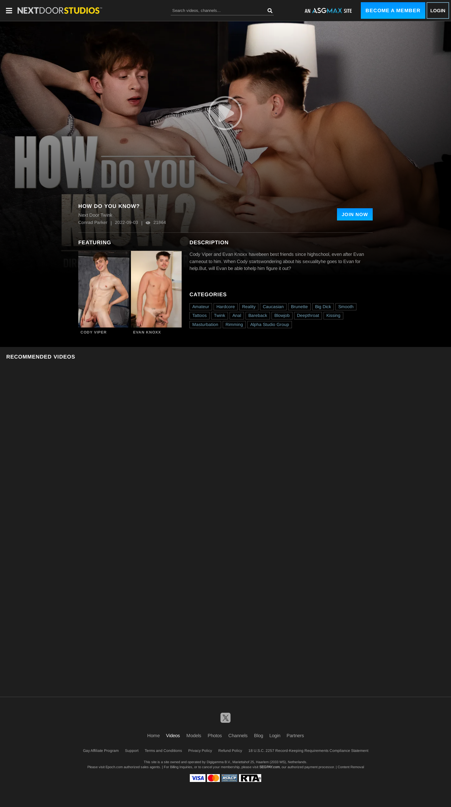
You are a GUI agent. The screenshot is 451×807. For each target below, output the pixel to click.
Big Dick (323, 306)
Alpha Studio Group (269, 324)
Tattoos (199, 315)
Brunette (299, 306)
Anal (236, 315)
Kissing (333, 315)
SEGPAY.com (269, 767)
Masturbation (205, 324)
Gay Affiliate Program (101, 750)
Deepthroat (308, 315)
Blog (258, 735)
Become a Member (393, 10)
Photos (215, 735)
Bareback (257, 315)
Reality (249, 306)
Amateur (200, 306)
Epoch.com (114, 767)
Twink (219, 315)
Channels (238, 735)
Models (193, 735)
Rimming (234, 324)
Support (131, 750)
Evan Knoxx (147, 332)
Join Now (355, 214)
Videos (173, 735)
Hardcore (225, 306)
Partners (295, 735)
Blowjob (282, 315)
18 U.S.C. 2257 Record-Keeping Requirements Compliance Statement (308, 750)
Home (153, 735)
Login (437, 10)
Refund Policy (230, 750)
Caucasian (273, 306)
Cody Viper (93, 332)
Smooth (346, 306)
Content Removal (351, 767)
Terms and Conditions (163, 750)
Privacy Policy (200, 750)
